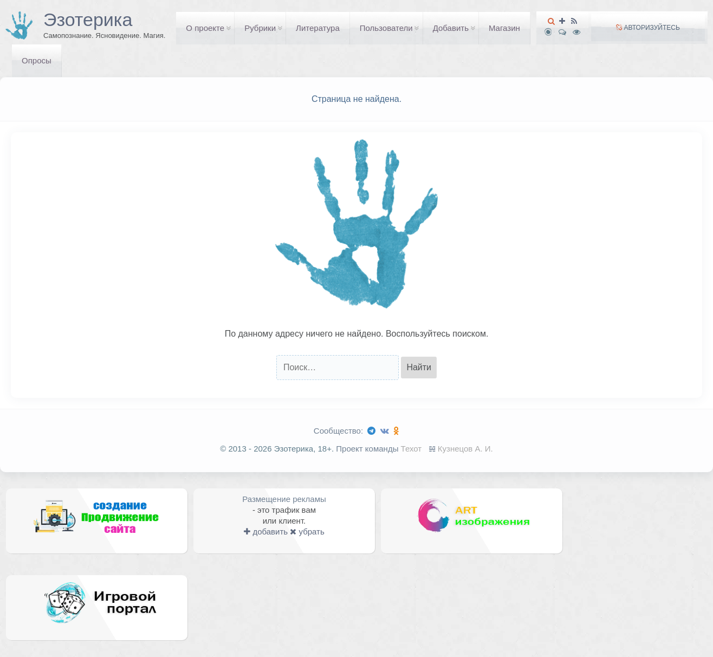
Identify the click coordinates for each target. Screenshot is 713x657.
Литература (318, 28)
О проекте (205, 28)
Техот (411, 448)
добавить (266, 531)
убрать (307, 531)
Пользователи (386, 28)
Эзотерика (87, 19)
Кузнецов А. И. (465, 448)
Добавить (451, 28)
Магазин (504, 28)
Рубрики (260, 28)
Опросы (36, 60)
